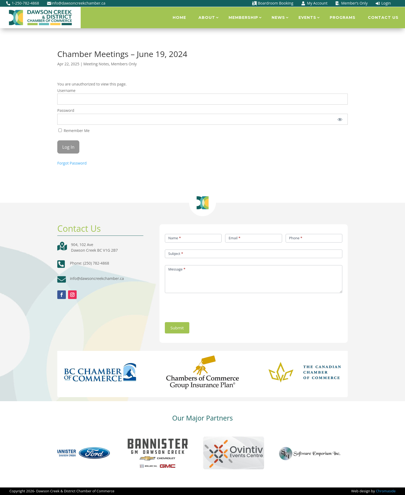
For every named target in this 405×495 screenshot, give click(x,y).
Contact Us (383, 17)
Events (307, 17)
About (206, 17)
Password (65, 110)
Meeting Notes (96, 63)
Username (66, 90)
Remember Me (74, 130)
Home (179, 17)
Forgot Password (72, 163)
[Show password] (340, 119)
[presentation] (206, 306)
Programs (343, 17)
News (278, 17)
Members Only (124, 63)
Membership (243, 17)
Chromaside (386, 491)
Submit (177, 327)
